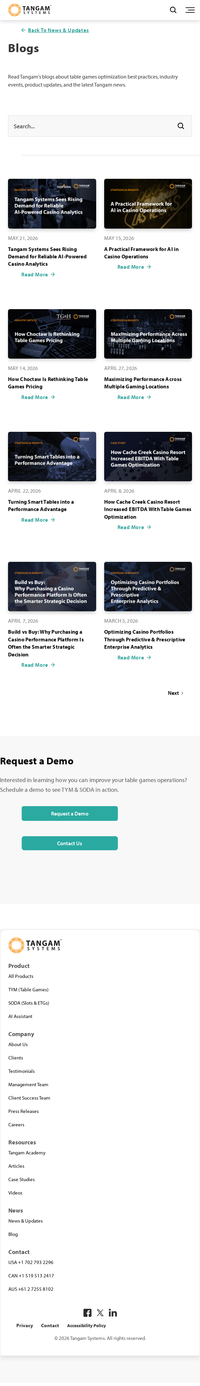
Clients (15, 1057)
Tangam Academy (26, 1152)
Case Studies (21, 1179)
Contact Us (69, 843)
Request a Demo (69, 813)
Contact (50, 1325)
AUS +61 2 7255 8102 (30, 1288)
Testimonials (21, 1070)
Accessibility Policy (86, 1325)
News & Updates (25, 1220)
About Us (18, 1044)
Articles (16, 1165)
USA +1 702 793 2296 (30, 1262)
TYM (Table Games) (28, 989)
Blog (13, 1234)
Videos (15, 1192)
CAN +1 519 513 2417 (31, 1275)
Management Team (28, 1084)
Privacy (24, 1325)
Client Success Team (29, 1097)
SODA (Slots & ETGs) (28, 1002)
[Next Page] (176, 692)
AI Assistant (20, 1016)
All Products (20, 976)
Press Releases (23, 1111)
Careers (16, 1124)
